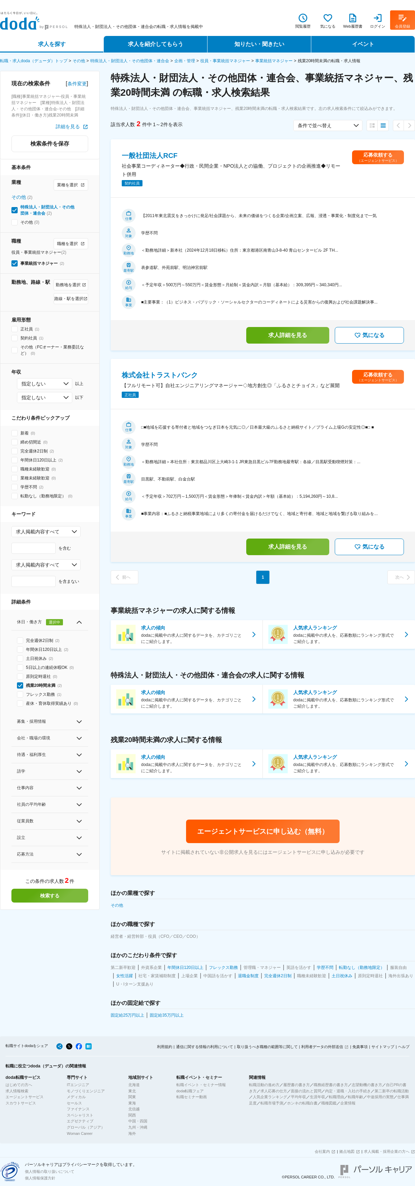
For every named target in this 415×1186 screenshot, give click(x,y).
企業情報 (348, 1103)
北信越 (134, 1109)
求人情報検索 (17, 1091)
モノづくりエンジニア (86, 1091)
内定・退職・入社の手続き (348, 1091)
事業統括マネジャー (274, 60)
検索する (49, 895)
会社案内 (322, 1151)
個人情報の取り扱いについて (49, 1171)
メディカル (76, 1097)
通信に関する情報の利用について (204, 1047)
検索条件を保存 (49, 144)
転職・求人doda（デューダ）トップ (33, 60)
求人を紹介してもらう (155, 44)
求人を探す (52, 44)
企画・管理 (184, 60)
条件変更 (77, 83)
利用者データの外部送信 (322, 1047)
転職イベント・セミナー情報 (201, 1085)
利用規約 (164, 1047)
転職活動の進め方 (264, 1085)
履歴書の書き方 (296, 1085)
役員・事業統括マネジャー (225, 60)
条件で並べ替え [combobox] (315, 125)
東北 (132, 1091)
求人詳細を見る (287, 335)
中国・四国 (137, 1121)
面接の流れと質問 (306, 1091)
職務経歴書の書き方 (331, 1085)
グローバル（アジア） (86, 1127)
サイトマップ (382, 1047)
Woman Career (79, 1133)
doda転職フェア (190, 1091)
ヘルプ (403, 1047)
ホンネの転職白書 (302, 1103)
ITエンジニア (78, 1085)
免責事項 (360, 1047)
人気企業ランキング (270, 1097)
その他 (79, 60)
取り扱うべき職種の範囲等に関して (267, 1047)
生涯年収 (317, 1097)
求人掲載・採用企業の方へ (386, 1151)
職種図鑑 (328, 1103)
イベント (363, 44)
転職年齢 (355, 1097)
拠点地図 (346, 1151)
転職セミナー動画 (191, 1097)
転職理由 (336, 1097)
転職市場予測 (271, 1103)
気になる (369, 335)
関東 (132, 1097)
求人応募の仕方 (273, 1091)
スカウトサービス (21, 1103)
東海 (132, 1103)
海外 (132, 1133)
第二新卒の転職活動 (392, 1091)
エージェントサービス (25, 1097)
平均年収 (298, 1097)
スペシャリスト (80, 1115)
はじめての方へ (19, 1085)
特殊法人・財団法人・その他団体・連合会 (129, 60)
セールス (74, 1103)
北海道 (134, 1085)
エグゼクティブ (80, 1121)
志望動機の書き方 (367, 1085)
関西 (132, 1115)
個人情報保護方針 (40, 1178)
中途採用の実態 (380, 1097)
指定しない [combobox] (33, 383)
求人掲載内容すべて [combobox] (37, 531)
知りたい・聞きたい (259, 44)
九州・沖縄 (137, 1127)
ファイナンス (78, 1109)
